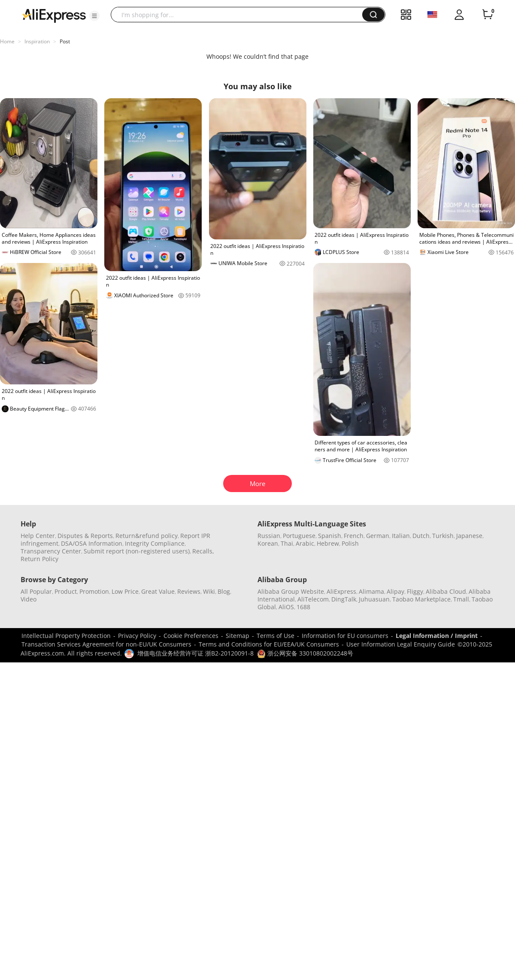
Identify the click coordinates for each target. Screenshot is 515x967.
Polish (350, 543)
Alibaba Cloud (446, 591)
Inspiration (37, 41)
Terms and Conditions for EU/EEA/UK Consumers (269, 644)
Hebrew (328, 543)
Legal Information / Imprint (437, 636)
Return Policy (39, 559)
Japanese (469, 536)
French (354, 536)
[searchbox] (239, 14)
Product (66, 591)
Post (65, 41)
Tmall (461, 599)
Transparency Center (51, 551)
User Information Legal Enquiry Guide (400, 644)
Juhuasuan (374, 599)
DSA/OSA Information (91, 543)
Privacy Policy (137, 636)
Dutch (421, 536)
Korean (268, 543)
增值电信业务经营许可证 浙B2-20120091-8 (195, 653)
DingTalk (343, 599)
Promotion (94, 591)
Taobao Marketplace (421, 599)
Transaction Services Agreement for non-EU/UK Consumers (106, 644)
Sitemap (237, 636)
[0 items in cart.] (487, 14)
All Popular (36, 591)
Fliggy (415, 591)
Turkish (443, 536)
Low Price (125, 591)
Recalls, (203, 551)
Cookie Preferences (191, 636)
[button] (94, 16)
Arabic (305, 543)
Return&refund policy (146, 536)
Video (28, 599)
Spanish (329, 536)
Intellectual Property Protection (66, 636)
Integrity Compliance (155, 543)
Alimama (371, 591)
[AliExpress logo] (54, 15)
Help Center (38, 536)
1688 (303, 607)
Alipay (395, 591)
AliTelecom (313, 599)
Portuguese (299, 536)
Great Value (158, 591)
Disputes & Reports (85, 536)
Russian (269, 536)
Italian (401, 536)
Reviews (188, 591)
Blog (224, 591)
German (377, 536)
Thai (287, 543)
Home (7, 41)
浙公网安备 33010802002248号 (305, 653)
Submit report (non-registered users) (137, 551)
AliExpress (341, 591)
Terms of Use (275, 636)
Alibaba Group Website (291, 591)
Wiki (209, 591)
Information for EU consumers (345, 636)
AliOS (286, 607)
